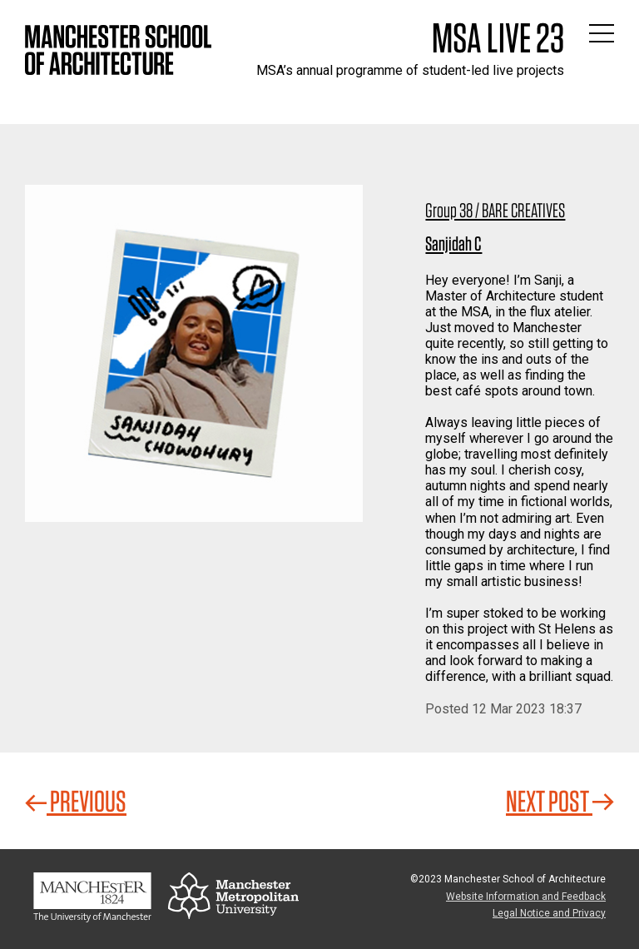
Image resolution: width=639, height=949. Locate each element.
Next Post (560, 801)
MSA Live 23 (498, 37)
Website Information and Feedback (526, 896)
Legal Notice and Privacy (549, 913)
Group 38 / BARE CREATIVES (495, 210)
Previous (75, 801)
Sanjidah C (453, 243)
